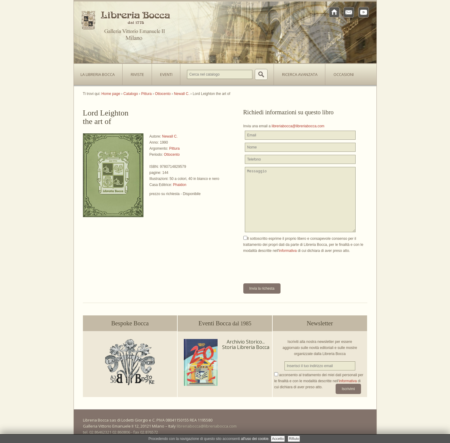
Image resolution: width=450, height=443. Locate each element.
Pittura (174, 148)
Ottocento (172, 154)
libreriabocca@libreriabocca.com (298, 126)
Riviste (136, 72)
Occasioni (343, 74)
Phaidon (179, 185)
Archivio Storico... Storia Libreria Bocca (245, 344)
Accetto (278, 439)
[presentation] (289, 265)
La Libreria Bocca (99, 72)
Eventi (166, 74)
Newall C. (170, 136)
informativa (288, 251)
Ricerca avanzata (299, 74)
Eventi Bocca (225, 323)
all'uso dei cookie (254, 439)
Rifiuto (294, 439)
